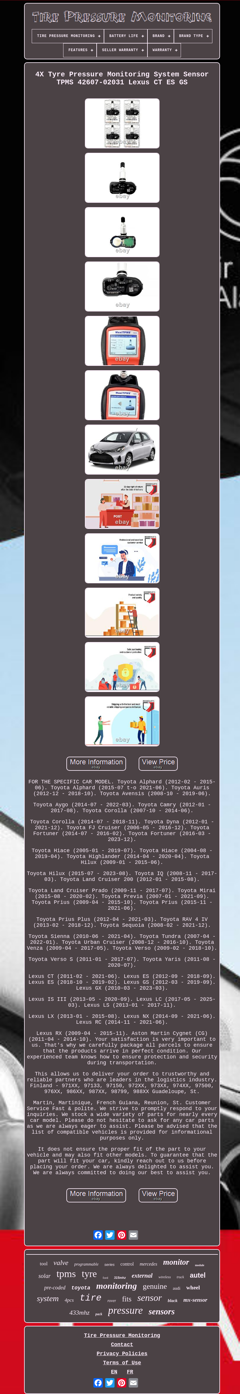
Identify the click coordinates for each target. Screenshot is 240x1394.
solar (44, 1276)
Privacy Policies (122, 1354)
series (109, 1264)
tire (90, 1298)
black (172, 1300)
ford (105, 1277)
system (48, 1298)
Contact (122, 1345)
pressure (125, 1310)
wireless (164, 1277)
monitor (176, 1262)
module (199, 1265)
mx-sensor (195, 1300)
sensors (162, 1311)
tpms (66, 1273)
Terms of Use (122, 1363)
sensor (149, 1297)
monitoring (116, 1286)
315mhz (120, 1277)
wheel (193, 1287)
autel (198, 1275)
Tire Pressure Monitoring (122, 1335)
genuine (155, 1286)
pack (98, 1314)
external (142, 1275)
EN (114, 1372)
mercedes (148, 1263)
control (127, 1263)
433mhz (79, 1312)
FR (130, 1372)
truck (180, 1277)
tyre (89, 1274)
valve (60, 1262)
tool (44, 1263)
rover (112, 1301)
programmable (86, 1264)
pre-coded (54, 1288)
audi (176, 1288)
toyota (80, 1288)
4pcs (69, 1300)
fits (126, 1299)
